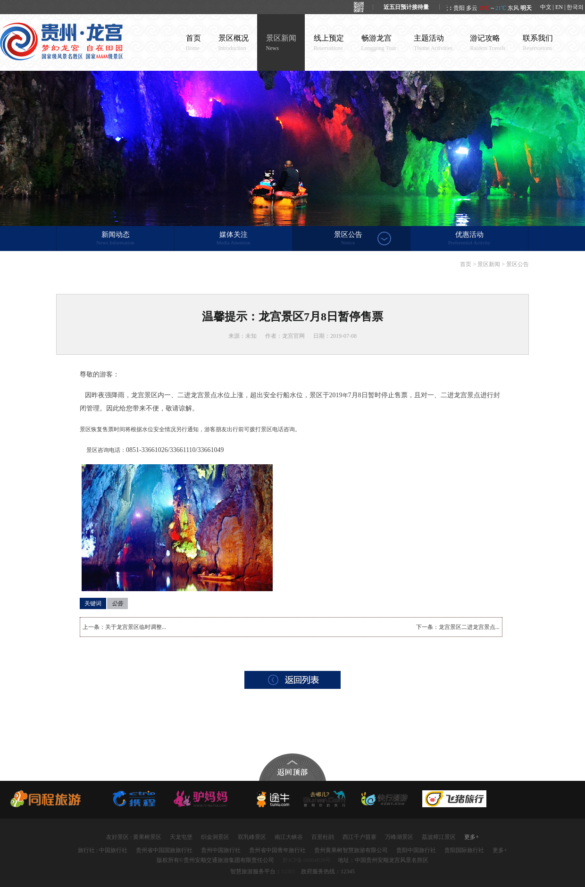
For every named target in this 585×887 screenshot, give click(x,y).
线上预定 (329, 42)
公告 (117, 603)
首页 (193, 42)
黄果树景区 (147, 837)
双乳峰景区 (252, 837)
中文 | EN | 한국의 (562, 7)
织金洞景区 (215, 837)
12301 (288, 871)
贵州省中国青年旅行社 (277, 850)
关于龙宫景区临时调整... (135, 627)
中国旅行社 (113, 850)
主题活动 (433, 42)
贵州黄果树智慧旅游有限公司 (351, 850)
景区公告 (347, 239)
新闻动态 (115, 239)
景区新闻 (281, 42)
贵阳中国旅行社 (416, 850)
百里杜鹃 (322, 837)
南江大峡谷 (289, 837)
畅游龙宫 (379, 42)
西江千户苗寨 (359, 837)
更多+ (471, 837)
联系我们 (538, 42)
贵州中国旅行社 (221, 850)
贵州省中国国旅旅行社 (164, 850)
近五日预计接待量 (406, 7)
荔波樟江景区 (439, 837)
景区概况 (233, 42)
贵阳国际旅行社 (464, 850)
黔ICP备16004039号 (307, 860)
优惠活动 (469, 239)
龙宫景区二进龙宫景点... (469, 627)
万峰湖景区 (399, 837)
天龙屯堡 (181, 837)
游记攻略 (487, 42)
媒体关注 (233, 239)
